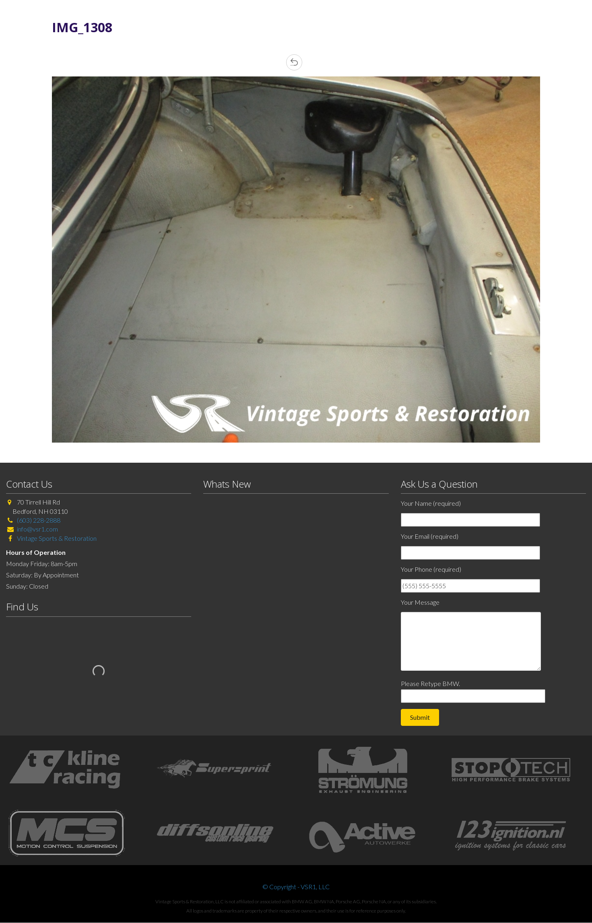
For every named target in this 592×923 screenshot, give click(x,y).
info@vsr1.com (37, 529)
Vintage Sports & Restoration (56, 538)
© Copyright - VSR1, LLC (296, 886)
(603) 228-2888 (38, 520)
